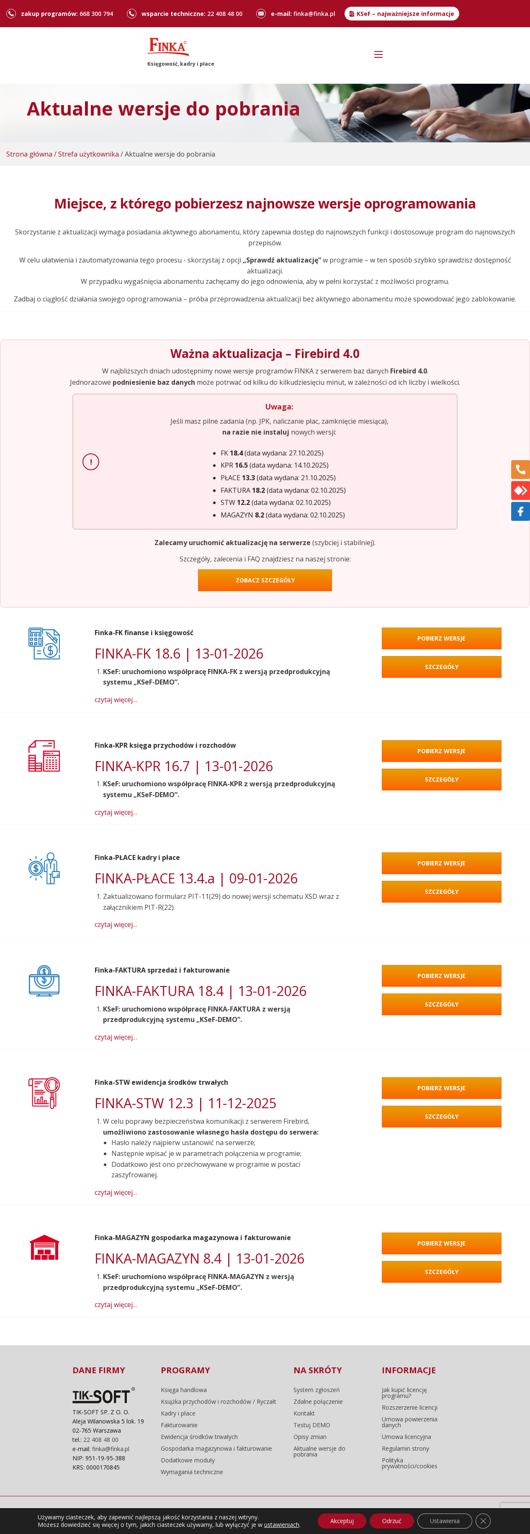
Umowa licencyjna (406, 1437)
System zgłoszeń (316, 1390)
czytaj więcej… (116, 699)
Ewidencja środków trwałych (199, 1437)
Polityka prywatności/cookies (409, 1463)
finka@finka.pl (314, 14)
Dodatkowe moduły (188, 1460)
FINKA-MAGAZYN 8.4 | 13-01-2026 (199, 1258)
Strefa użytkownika (88, 154)
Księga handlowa (184, 1390)
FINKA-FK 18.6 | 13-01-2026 (179, 653)
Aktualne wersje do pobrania (319, 1451)
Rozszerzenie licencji (409, 1407)
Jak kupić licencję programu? (404, 1393)
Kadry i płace (178, 1413)
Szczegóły (441, 667)
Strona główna (29, 154)
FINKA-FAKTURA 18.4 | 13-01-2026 (200, 991)
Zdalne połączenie (318, 1402)
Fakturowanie (179, 1425)
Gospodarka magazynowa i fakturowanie (216, 1449)
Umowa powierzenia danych (409, 1422)
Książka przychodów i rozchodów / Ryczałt (218, 1402)
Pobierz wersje (441, 638)
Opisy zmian (310, 1437)
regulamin (153, 1515)
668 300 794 (96, 14)
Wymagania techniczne (192, 1472)
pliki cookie (195, 1515)
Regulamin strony (405, 1449)
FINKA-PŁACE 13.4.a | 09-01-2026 (196, 878)
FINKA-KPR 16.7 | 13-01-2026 (184, 766)
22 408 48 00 (224, 14)
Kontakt (304, 1413)
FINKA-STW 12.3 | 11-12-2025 (185, 1103)
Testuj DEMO (311, 1425)
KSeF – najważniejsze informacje (405, 14)
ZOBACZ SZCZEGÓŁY (265, 580)
